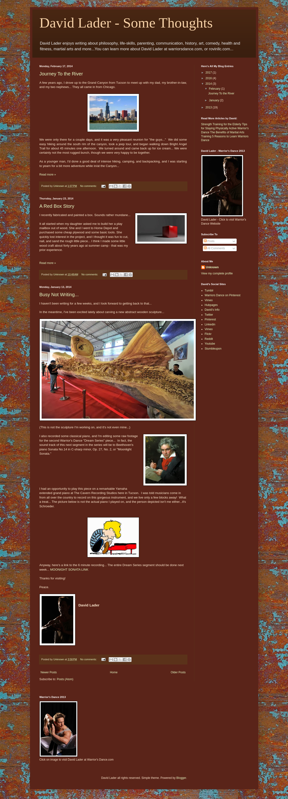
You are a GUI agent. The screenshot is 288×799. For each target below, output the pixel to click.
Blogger (181, 778)
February (215, 88)
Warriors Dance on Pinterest (222, 295)
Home (113, 672)
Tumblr (209, 290)
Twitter (209, 314)
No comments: (89, 186)
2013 (209, 107)
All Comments (214, 248)
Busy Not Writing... (59, 294)
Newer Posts (49, 672)
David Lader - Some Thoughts (126, 23)
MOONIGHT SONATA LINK (69, 569)
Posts (209, 241)
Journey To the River (61, 73)
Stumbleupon (213, 348)
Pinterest (210, 319)
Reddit (209, 339)
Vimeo (209, 300)
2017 (209, 72)
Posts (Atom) (65, 679)
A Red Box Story (56, 206)
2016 (209, 78)
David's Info (212, 309)
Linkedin (210, 324)
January (214, 100)
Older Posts (178, 672)
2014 (209, 83)
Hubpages (211, 305)
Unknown (212, 267)
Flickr (208, 334)
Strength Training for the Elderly (221, 124)
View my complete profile (217, 273)
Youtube (210, 343)
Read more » (47, 174)
